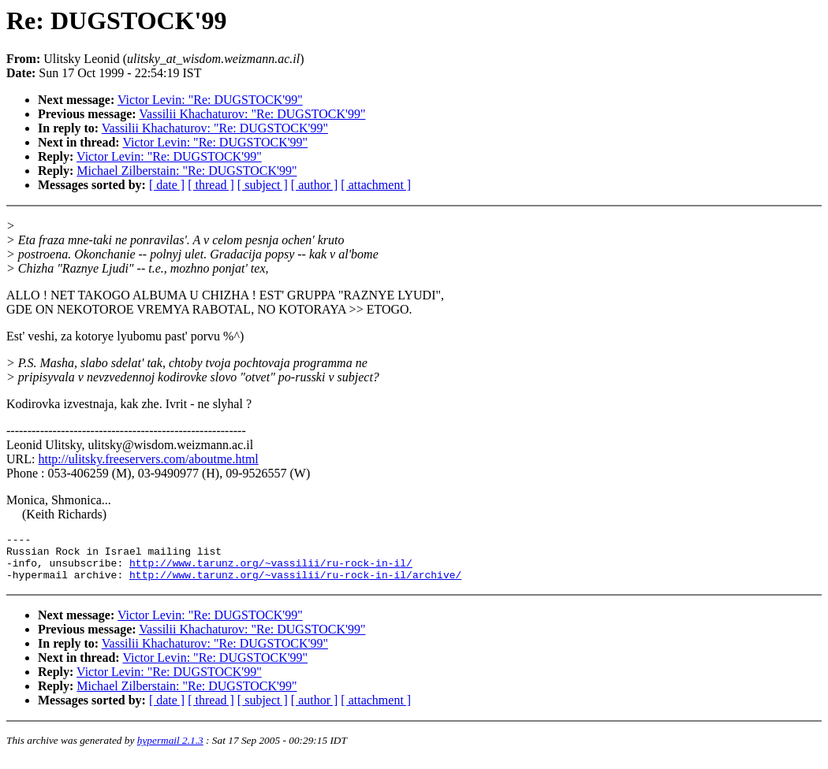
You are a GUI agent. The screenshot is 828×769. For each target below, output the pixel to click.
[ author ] (314, 184)
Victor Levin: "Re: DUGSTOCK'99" (210, 99)
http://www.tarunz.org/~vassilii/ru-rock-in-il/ (270, 570)
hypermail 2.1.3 (170, 750)
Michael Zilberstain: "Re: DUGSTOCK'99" (186, 170)
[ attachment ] (376, 184)
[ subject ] (262, 184)
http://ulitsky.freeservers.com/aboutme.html (148, 459)
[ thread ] (211, 184)
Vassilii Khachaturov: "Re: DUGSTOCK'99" (252, 114)
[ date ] (167, 184)
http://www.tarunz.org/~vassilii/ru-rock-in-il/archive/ (295, 584)
